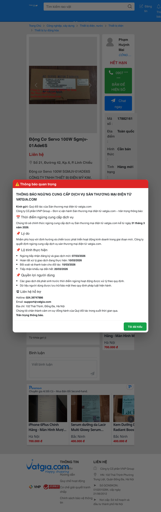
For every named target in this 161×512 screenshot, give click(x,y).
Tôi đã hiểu (135, 326)
